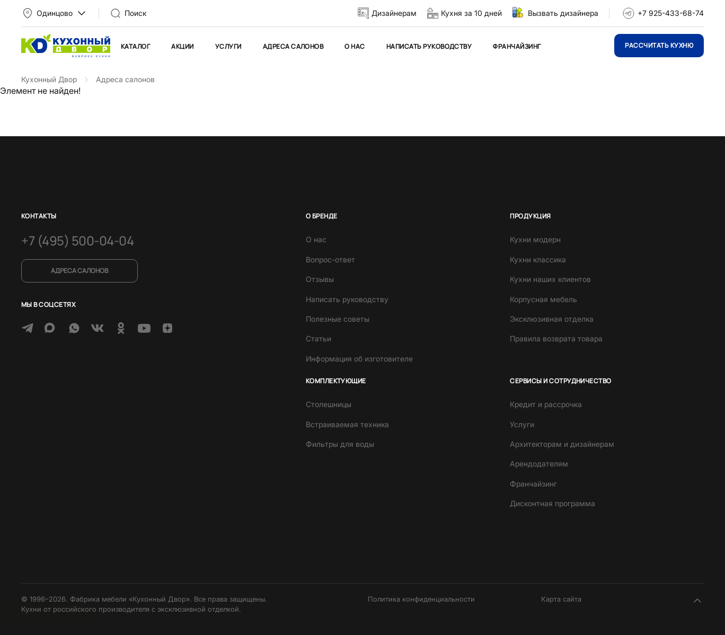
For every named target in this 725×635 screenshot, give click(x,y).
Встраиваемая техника (347, 424)
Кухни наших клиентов (550, 279)
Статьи (318, 338)
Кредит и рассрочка (546, 404)
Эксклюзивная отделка (552, 318)
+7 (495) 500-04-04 (77, 240)
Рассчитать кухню (659, 45)
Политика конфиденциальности (421, 599)
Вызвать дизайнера (563, 12)
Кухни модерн (535, 239)
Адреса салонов (293, 46)
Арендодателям (539, 463)
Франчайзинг (517, 46)
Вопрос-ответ (330, 259)
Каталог (135, 46)
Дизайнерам (394, 12)
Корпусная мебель (543, 299)
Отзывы (320, 279)
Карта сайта (561, 599)
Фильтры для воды (340, 443)
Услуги (228, 46)
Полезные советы (337, 318)
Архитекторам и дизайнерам (562, 443)
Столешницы (328, 404)
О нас (354, 46)
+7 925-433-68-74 (671, 12)
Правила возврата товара (556, 338)
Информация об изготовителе (359, 358)
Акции (182, 46)
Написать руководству (429, 46)
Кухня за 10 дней (471, 12)
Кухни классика (538, 259)
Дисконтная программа (552, 503)
